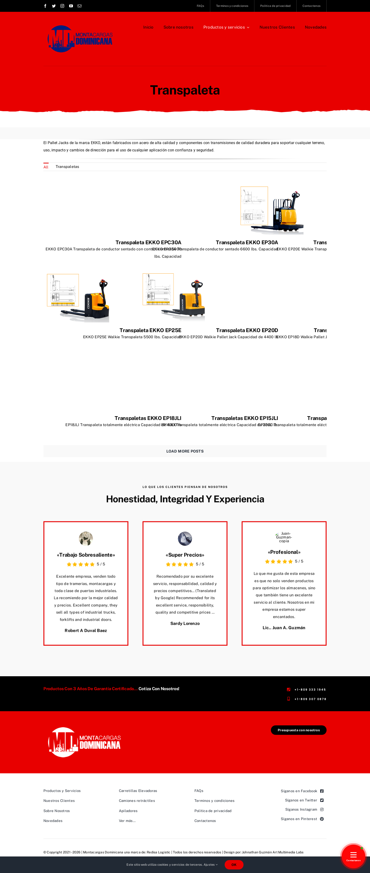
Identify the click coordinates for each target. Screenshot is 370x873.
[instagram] (62, 6)
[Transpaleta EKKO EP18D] (272, 275)
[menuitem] (46, 167)
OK (233, 865)
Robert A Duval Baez (86, 634)
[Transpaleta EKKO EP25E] (78, 275)
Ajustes (211, 864)
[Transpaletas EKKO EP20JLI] (272, 363)
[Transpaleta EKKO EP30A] (175, 187)
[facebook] (45, 6)
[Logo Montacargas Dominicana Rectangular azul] (79, 23)
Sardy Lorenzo (185, 627)
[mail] (79, 6)
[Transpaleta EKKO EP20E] (272, 187)
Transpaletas (67, 166)
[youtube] (71, 6)
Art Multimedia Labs (288, 852)
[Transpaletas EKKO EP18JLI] (78, 363)
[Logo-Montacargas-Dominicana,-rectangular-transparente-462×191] (84, 727)
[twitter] (54, 6)
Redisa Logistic (159, 852)
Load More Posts (185, 451)
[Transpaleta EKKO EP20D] (175, 275)
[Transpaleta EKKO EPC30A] (78, 187)
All (46, 167)
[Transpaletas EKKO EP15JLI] (175, 363)
